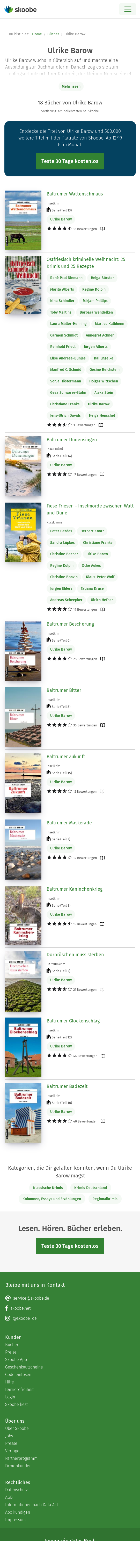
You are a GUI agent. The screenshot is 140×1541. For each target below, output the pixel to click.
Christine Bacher (64, 554)
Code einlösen (18, 1374)
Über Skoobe (17, 1428)
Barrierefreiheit (19, 1389)
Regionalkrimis (104, 1199)
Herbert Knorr (92, 531)
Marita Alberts (62, 289)
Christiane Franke (65, 404)
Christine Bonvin (64, 577)
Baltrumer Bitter (64, 690)
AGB (9, 1497)
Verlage (12, 1450)
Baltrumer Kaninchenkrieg (74, 889)
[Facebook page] (70, 1308)
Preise (11, 1352)
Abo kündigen (17, 1512)
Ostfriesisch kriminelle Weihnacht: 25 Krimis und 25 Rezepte (86, 263)
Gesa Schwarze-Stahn (68, 392)
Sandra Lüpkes (62, 542)
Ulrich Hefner (102, 600)
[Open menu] (127, 9)
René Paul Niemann (66, 278)
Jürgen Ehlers (61, 588)
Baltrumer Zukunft (66, 756)
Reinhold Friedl (63, 347)
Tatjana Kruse (92, 588)
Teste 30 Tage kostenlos (70, 161)
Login (10, 1397)
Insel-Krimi (55, 449)
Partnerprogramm (21, 1458)
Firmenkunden (18, 1465)
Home (37, 34)
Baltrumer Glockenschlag (73, 1021)
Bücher (53, 34)
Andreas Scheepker (66, 600)
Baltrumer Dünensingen (72, 439)
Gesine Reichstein (105, 369)
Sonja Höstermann (65, 381)
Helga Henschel (102, 415)
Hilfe (9, 1382)
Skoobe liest (16, 1404)
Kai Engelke (103, 358)
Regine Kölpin (94, 289)
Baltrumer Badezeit (67, 1086)
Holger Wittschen (103, 381)
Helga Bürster (102, 278)
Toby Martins (60, 312)
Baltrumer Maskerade (69, 823)
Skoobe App (16, 1359)
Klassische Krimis (48, 1188)
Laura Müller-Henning (68, 324)
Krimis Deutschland (90, 1188)
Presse (11, 1443)
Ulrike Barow (61, 219)
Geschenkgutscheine (24, 1367)
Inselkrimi (54, 203)
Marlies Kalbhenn (109, 324)
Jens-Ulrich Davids (65, 415)
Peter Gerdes (61, 531)
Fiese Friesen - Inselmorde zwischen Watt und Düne (90, 509)
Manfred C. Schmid (65, 369)
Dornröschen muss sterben (75, 954)
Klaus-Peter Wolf (100, 577)
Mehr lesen (71, 86)
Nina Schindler (62, 301)
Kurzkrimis (54, 522)
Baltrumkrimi (57, 964)
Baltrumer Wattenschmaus (75, 194)
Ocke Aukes (91, 565)
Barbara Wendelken (96, 312)
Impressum (15, 1519)
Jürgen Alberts (96, 347)
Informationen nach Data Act (31, 1504)
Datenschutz (16, 1489)
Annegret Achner (100, 335)
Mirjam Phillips (95, 301)
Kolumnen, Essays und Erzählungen (52, 1199)
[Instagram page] (70, 1318)
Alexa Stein (103, 392)
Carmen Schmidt (64, 335)
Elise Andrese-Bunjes (68, 358)
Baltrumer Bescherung (70, 624)
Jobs (9, 1435)
